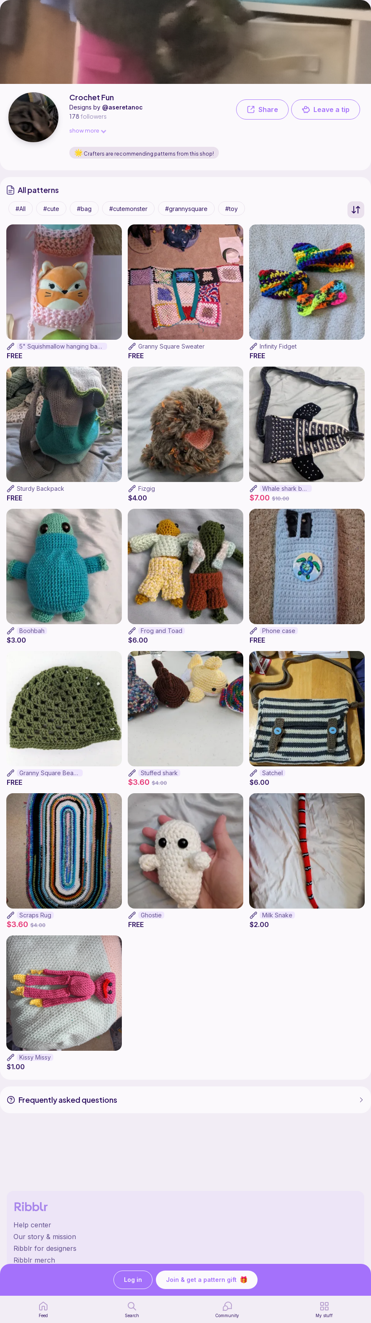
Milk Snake (277, 921)
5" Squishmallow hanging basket (63, 352)
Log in (133, 1280)
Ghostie (151, 921)
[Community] (227, 1309)
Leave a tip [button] (326, 109)
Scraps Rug (35, 921)
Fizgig (146, 494)
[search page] (132, 1309)
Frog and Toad (161, 636)
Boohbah (32, 636)
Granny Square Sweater (171, 352)
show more (87, 130)
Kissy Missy (35, 1063)
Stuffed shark (159, 778)
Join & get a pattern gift (206, 1280)
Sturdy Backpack (40, 494)
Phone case (278, 636)
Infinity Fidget (278, 352)
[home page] (43, 1309)
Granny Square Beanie (50, 778)
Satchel (272, 778)
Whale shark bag (285, 494)
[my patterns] (324, 1309)
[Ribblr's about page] (185, 1236)
